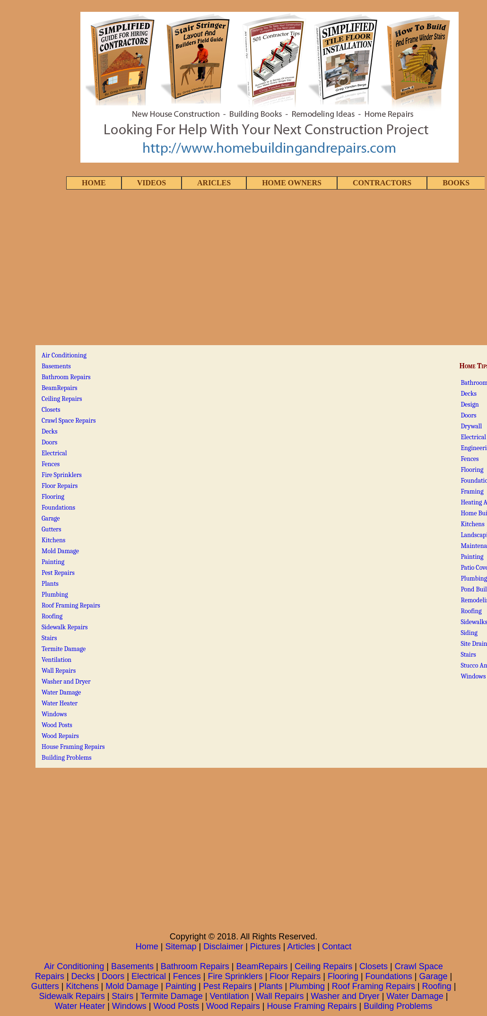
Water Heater (60, 703)
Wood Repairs (60, 736)
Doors (468, 415)
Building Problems (67, 758)
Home (147, 946)
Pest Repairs (58, 573)
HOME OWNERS (292, 183)
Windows (473, 676)
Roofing (471, 611)
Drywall (471, 426)
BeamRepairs (60, 388)
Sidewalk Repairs (65, 627)
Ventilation (56, 660)
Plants (50, 584)
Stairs (468, 655)
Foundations (58, 508)
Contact (336, 946)
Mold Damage (60, 551)
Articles (301, 946)
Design (470, 404)
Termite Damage (64, 649)
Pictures (265, 946)
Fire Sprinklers (62, 475)
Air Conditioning (64, 355)
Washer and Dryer (66, 681)
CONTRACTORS (382, 183)
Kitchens (472, 524)
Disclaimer (223, 946)
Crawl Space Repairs (69, 421)
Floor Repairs (60, 486)
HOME (94, 183)
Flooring (472, 470)
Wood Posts (57, 725)
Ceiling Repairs (62, 399)
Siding (469, 633)
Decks (469, 394)
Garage (51, 518)
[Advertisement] (243, 268)
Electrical (473, 437)
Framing (472, 491)
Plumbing (55, 594)
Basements (56, 366)
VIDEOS (151, 183)
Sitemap (180, 946)
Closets (51, 410)
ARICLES (214, 183)
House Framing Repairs (73, 747)
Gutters (51, 529)
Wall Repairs (59, 671)
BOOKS (456, 183)
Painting (472, 557)
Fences (469, 459)
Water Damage (61, 692)
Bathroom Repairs (66, 377)
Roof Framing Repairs (71, 605)
